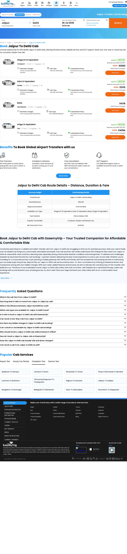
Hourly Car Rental (21, 361)
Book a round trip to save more (92, 24)
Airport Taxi (5, 361)
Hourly (28, 15)
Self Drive (36, 15)
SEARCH (118, 23)
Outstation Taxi (38, 361)
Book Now (115, 73)
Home (2, 43)
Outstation (20, 15)
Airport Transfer (8, 15)
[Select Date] (73, 22)
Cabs (9, 43)
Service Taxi (53, 361)
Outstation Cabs (20, 43)
